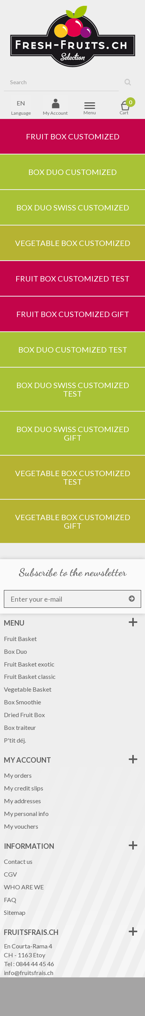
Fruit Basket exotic (29, 664)
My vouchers (21, 826)
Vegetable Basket (27, 689)
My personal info (26, 813)
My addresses (22, 800)
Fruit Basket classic (30, 676)
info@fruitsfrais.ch (28, 972)
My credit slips (23, 788)
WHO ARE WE (24, 886)
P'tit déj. (15, 740)
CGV (10, 874)
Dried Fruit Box (24, 714)
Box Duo (15, 651)
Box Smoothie (22, 702)
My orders (18, 775)
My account (27, 760)
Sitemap (15, 912)
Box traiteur (20, 727)
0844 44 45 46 (35, 963)
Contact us (18, 861)
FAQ (10, 899)
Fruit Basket (20, 638)
